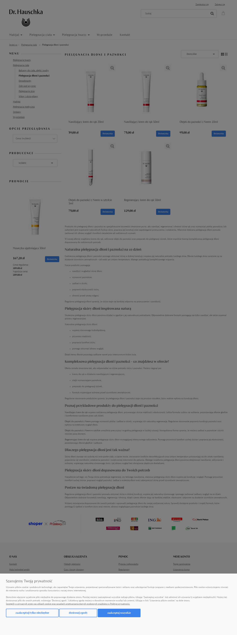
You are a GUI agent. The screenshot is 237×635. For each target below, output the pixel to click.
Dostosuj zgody (78, 612)
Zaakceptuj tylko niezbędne (32, 612)
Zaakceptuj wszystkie (119, 612)
